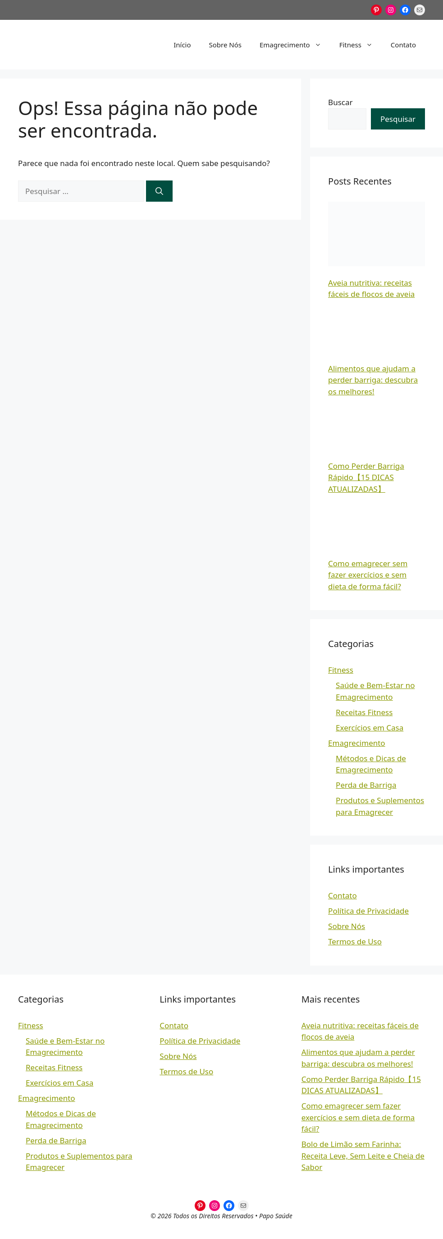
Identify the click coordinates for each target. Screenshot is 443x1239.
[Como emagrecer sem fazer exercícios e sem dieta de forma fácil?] (376, 524)
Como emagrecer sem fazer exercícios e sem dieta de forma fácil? (367, 575)
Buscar (340, 102)
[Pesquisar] (159, 191)
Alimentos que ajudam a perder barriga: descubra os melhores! (373, 380)
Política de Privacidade (368, 911)
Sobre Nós (225, 44)
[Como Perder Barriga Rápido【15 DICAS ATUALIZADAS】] (376, 427)
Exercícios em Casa (369, 727)
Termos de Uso (355, 941)
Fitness (360, 44)
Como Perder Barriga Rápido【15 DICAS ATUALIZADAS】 (366, 477)
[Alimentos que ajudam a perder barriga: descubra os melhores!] (376, 329)
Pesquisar (398, 119)
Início (182, 44)
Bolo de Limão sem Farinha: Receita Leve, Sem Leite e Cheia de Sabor (363, 1155)
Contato (403, 44)
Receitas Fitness (364, 712)
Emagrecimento (295, 44)
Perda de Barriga (366, 785)
